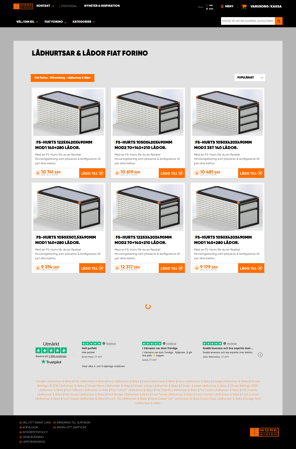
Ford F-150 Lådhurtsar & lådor (127, 398)
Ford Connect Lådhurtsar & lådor (217, 394)
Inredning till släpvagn (73, 422)
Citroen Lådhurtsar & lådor (54, 381)
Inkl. (211, 5)
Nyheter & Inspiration (102, 5)
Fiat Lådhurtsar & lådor (89, 381)
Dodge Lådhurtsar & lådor (230, 381)
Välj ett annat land (37, 422)
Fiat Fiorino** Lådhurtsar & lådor (132, 390)
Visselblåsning (33, 436)
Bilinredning (58, 78)
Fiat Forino (41, 78)
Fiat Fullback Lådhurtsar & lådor (87, 390)
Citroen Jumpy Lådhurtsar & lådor (155, 385)
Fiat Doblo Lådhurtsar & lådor (219, 390)
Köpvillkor (30, 427)
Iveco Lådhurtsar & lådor (194, 381)
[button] (249, 77)
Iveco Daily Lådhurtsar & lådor (222, 398)
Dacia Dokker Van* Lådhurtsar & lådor (174, 398)
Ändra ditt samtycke (71, 427)
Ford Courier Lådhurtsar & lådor (83, 398)
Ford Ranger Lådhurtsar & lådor (128, 394)
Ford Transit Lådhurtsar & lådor (172, 394)
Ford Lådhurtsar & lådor (123, 381)
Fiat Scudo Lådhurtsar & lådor (84, 394)
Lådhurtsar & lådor (79, 78)
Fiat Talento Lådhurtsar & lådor (176, 390)
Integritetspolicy (35, 432)
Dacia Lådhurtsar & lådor (158, 381)
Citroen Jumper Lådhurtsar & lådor (203, 385)
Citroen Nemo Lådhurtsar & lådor (108, 385)
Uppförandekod (34, 441)
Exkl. (211, 9)
